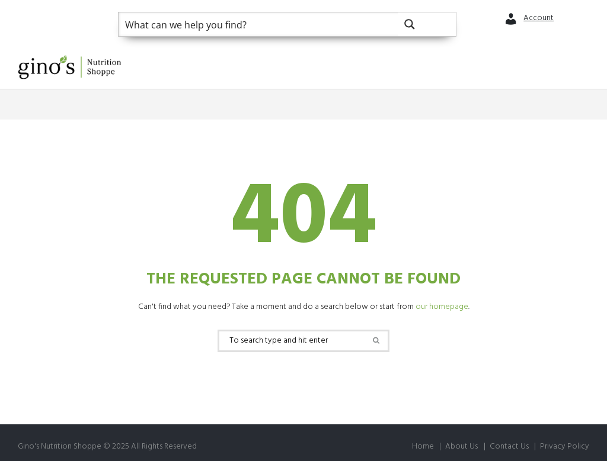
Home (423, 446)
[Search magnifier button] (427, 24)
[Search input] (258, 24)
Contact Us (509, 446)
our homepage (442, 307)
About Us (461, 446)
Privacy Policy (564, 446)
